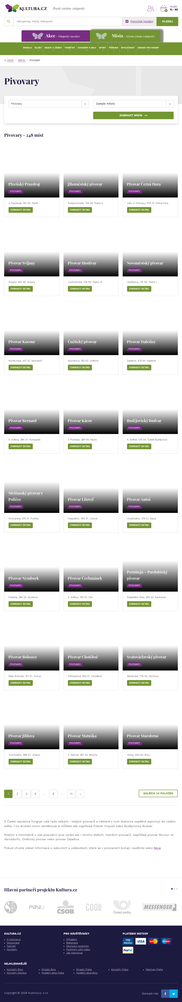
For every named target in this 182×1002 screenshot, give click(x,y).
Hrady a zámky (53, 48)
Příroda (113, 48)
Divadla (27, 48)
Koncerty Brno (15, 969)
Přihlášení (71, 939)
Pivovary (16, 191)
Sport (102, 48)
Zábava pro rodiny (148, 48)
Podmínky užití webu (78, 949)
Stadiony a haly (87, 48)
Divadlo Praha (84, 969)
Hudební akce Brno (87, 973)
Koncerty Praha (119, 969)
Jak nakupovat (74, 952)
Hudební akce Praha (53, 973)
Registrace (72, 942)
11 (71, 794)
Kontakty (12, 949)
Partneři (11, 946)
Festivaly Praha (154, 969)
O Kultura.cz (14, 939)
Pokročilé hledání (139, 21)
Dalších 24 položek (158, 793)
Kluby (38, 48)
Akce (157, 848)
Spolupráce (13, 942)
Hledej (167, 21)
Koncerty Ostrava (16, 973)
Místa (22, 60)
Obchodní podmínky (77, 946)
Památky (70, 48)
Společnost (128, 48)
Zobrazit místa (133, 115)
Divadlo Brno (49, 969)
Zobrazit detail (20, 210)
